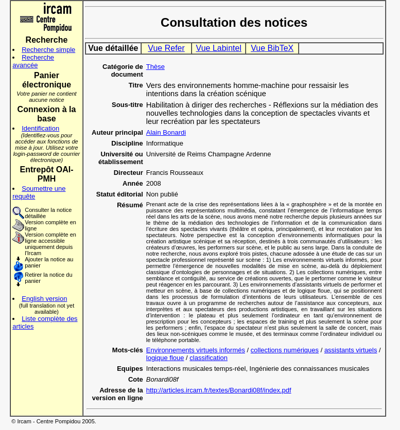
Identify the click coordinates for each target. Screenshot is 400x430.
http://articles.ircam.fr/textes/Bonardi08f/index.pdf (218, 390)
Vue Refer (166, 48)
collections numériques (285, 350)
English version (44, 298)
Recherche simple (48, 49)
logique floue (165, 358)
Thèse (155, 66)
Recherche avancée (33, 61)
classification (208, 358)
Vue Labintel (218, 48)
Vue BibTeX (272, 48)
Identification (40, 128)
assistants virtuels (350, 350)
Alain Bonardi (166, 132)
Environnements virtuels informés (195, 350)
